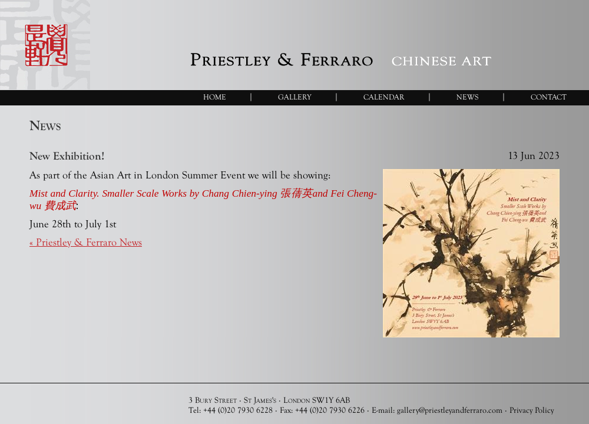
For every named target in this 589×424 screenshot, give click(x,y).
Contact (549, 96)
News (467, 96)
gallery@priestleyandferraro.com (449, 410)
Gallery (295, 96)
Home (214, 96)
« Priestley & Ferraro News (85, 242)
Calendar (384, 96)
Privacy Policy (531, 410)
